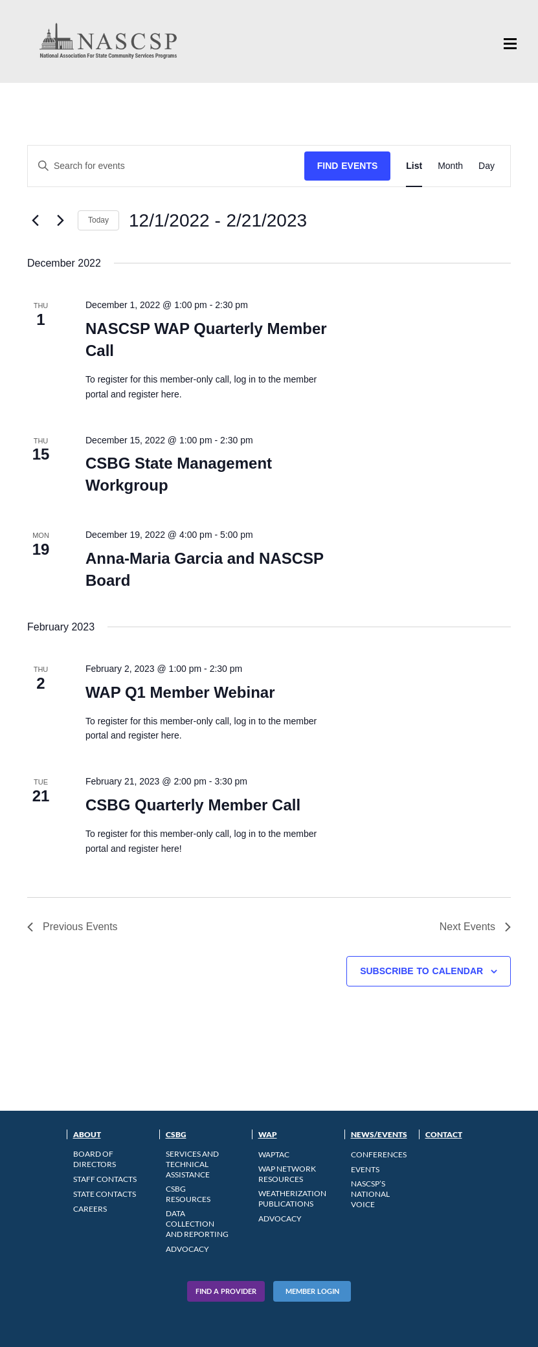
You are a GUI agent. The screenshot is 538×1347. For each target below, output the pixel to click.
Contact (443, 1134)
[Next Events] (60, 220)
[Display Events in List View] (414, 166)
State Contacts (104, 1194)
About (87, 1134)
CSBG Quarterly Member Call (192, 805)
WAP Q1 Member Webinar (180, 692)
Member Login (312, 1291)
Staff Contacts (105, 1179)
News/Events (379, 1134)
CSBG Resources (188, 1194)
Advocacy (187, 1249)
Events (365, 1169)
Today (98, 220)
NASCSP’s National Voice (370, 1194)
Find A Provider (226, 1291)
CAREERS (90, 1209)
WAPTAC (273, 1154)
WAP (267, 1134)
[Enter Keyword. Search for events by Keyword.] (166, 166)
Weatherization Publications (292, 1198)
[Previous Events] (35, 220)
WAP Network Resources (287, 1174)
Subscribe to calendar (421, 971)
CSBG (176, 1134)
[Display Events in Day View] (486, 166)
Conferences (379, 1154)
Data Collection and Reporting (197, 1223)
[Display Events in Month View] (450, 166)
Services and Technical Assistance (192, 1164)
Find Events (347, 166)
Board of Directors (94, 1159)
